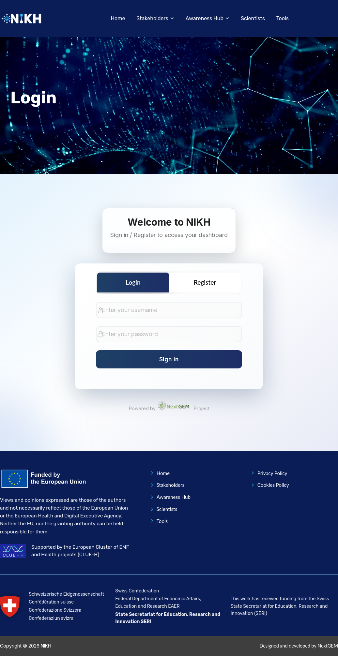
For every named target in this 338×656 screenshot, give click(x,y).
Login (133, 282)
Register (205, 282)
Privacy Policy (268, 473)
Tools (282, 18)
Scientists (253, 18)
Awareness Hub (170, 497)
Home (118, 18)
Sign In (169, 359)
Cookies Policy (269, 485)
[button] (155, 19)
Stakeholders (166, 485)
